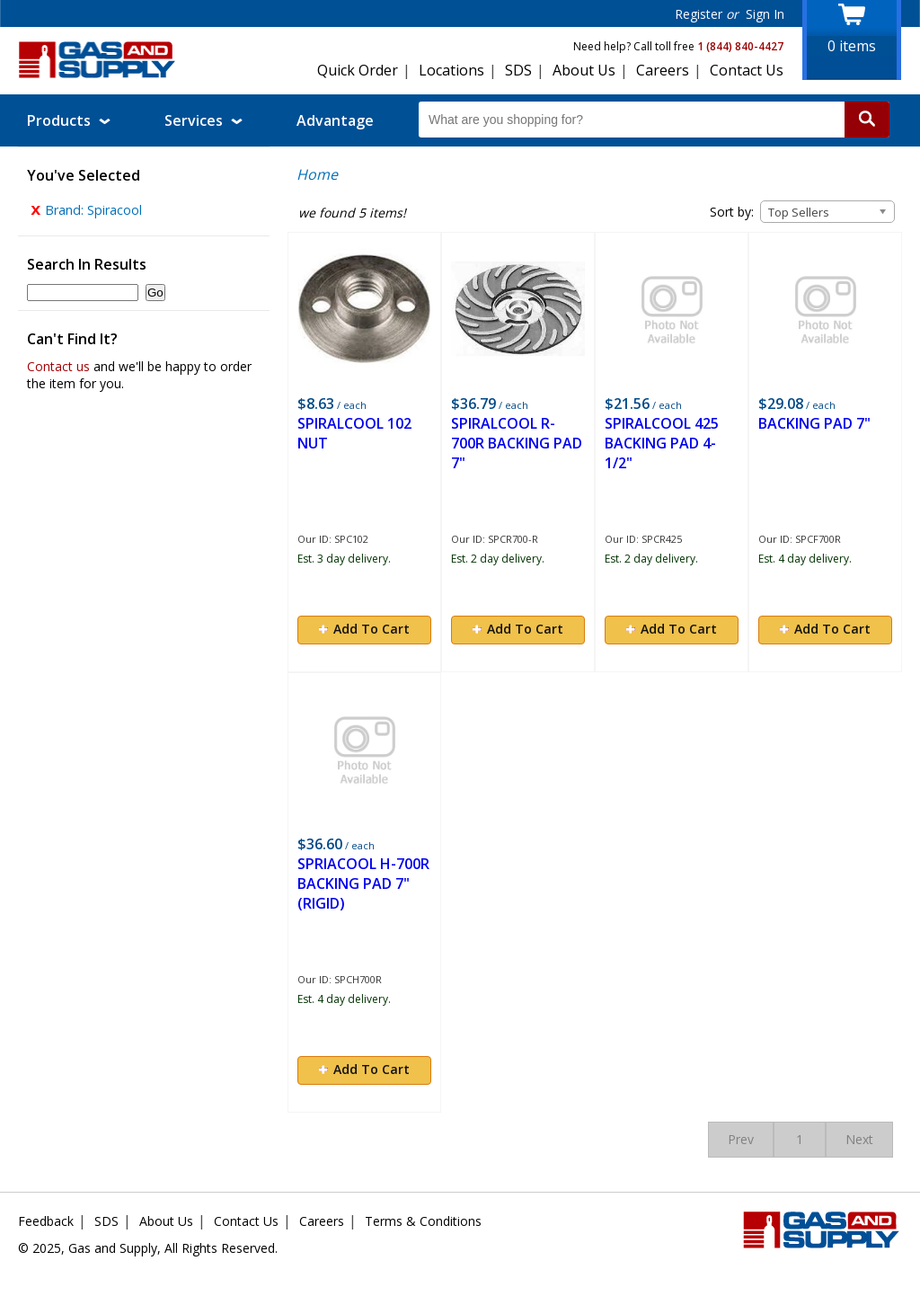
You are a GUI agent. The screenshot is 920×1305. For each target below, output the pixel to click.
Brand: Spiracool (86, 214)
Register (698, 13)
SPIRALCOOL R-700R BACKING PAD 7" (516, 443)
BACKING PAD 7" (814, 423)
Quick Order (357, 70)
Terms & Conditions (423, 1221)
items (851, 46)
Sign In (765, 13)
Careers (662, 70)
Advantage (335, 120)
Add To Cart (364, 628)
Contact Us (746, 70)
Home (317, 174)
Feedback (46, 1221)
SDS (518, 70)
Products (69, 120)
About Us (584, 70)
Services (203, 120)
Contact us (58, 370)
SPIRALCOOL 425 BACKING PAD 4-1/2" (662, 443)
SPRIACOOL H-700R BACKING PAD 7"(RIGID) (363, 883)
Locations (451, 70)
